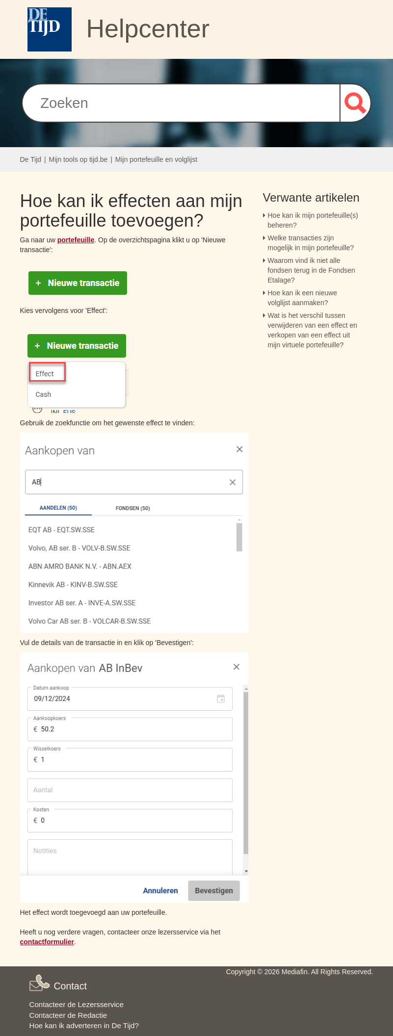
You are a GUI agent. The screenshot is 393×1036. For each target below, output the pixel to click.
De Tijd (31, 159)
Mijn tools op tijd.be (78, 159)
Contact (70, 986)
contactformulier (47, 942)
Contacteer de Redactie (68, 1015)
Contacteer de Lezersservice (76, 1004)
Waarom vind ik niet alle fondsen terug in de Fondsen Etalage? (311, 270)
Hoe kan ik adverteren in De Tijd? (84, 1025)
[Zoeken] (181, 103)
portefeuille (75, 240)
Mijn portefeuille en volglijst (156, 159)
